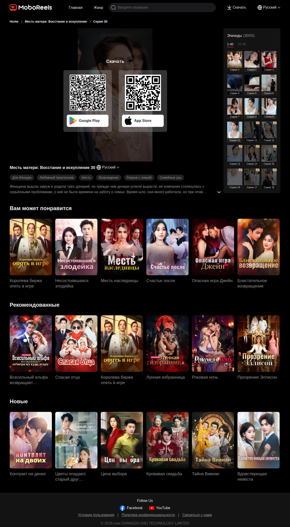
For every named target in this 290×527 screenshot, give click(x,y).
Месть (86, 177)
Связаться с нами (197, 515)
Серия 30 (100, 21)
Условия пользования (96, 515)
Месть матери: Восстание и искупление (56, 21)
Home (14, 21)
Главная (76, 7)
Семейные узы (170, 177)
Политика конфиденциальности (148, 515)
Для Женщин (21, 177)
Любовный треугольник (56, 177)
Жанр (98, 7)
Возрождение (108, 177)
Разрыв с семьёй (139, 177)
